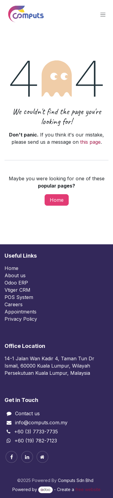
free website (88, 489)
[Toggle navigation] (102, 15)
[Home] (42, 457)
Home (57, 200)
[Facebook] (11, 457)
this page (90, 142)
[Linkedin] (27, 457)
